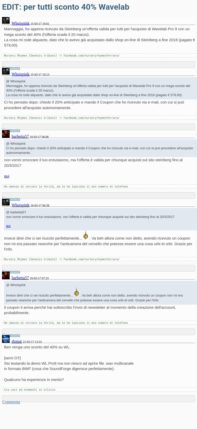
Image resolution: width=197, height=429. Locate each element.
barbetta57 (20, 136)
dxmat (17, 341)
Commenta (11, 402)
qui (6, 176)
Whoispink (20, 23)
